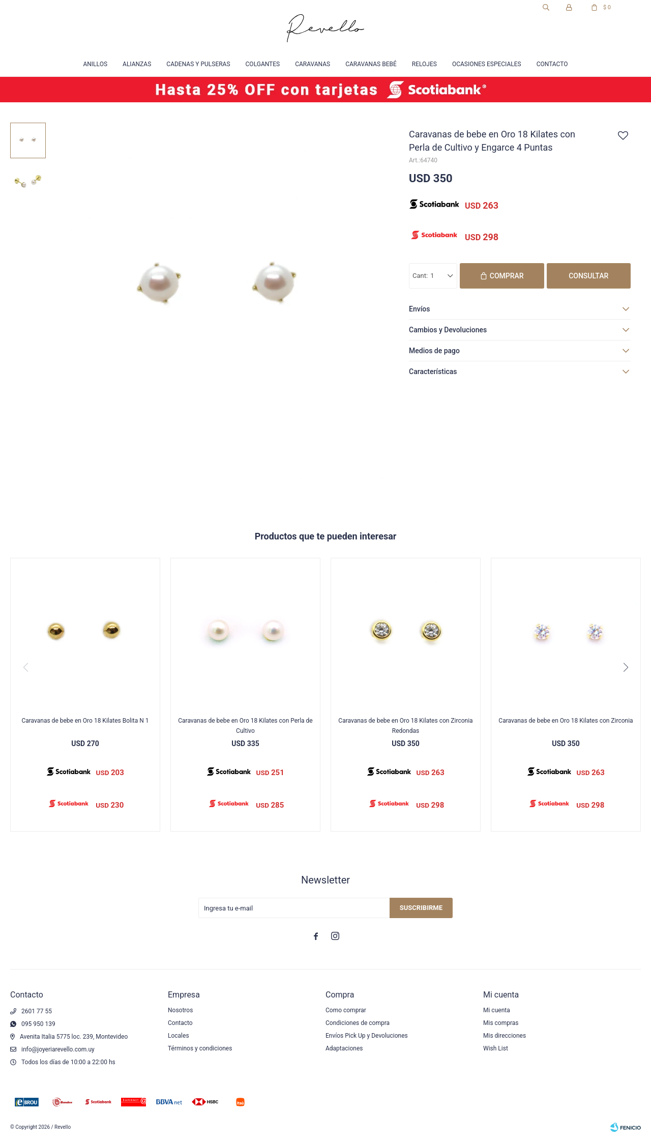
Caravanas (312, 64)
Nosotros (180, 1010)
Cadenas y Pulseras (198, 64)
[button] (625, 667)
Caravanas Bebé (371, 64)
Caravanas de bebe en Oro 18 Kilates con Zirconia (565, 720)
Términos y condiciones (200, 1048)
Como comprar (346, 1010)
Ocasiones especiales (486, 64)
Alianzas (137, 64)
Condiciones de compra (358, 1023)
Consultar (588, 276)
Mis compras (501, 1023)
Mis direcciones (504, 1035)
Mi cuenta (496, 1010)
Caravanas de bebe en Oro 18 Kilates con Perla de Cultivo (245, 725)
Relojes (424, 64)
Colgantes (263, 64)
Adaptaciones (344, 1048)
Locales (178, 1035)
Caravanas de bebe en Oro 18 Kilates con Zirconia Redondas (405, 725)
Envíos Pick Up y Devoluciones (367, 1035)
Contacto (552, 64)
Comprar (507, 276)
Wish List (495, 1048)
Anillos (95, 64)
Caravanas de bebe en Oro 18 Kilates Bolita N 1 (85, 720)
